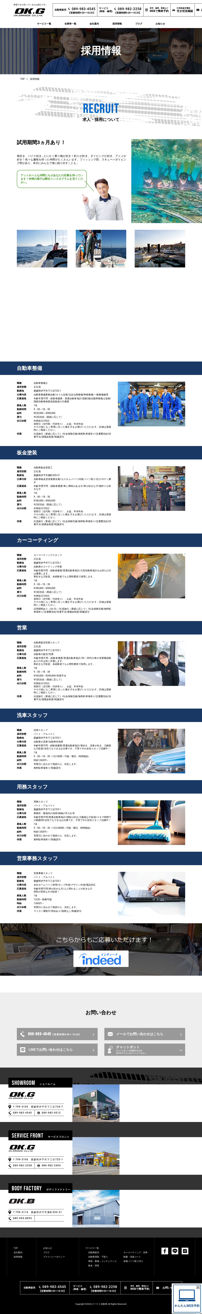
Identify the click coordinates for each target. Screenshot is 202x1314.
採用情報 (117, 23)
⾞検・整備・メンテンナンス (102, 1261)
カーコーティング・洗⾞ (135, 1252)
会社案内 (94, 23)
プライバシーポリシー (54, 1257)
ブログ (138, 23)
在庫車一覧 (70, 23)
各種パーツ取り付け (133, 1261)
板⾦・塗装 (93, 1265)
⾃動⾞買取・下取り (98, 1257)
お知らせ (160, 23)
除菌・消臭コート (132, 1257)
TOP (22, 79)
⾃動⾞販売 (93, 1252)
